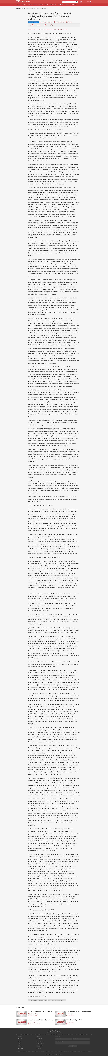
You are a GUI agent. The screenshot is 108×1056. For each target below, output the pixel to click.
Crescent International (47, 22)
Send (73, 1046)
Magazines (53, 4)
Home (18, 4)
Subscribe (39, 1039)
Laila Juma (70, 1013)
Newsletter (40, 1046)
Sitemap (39, 1048)
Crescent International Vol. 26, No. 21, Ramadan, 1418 (56, 29)
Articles (24, 4)
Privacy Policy (40, 1043)
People (67, 4)
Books (30, 4)
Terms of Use (40, 1041)
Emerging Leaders (38, 4)
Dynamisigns (60, 1054)
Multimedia (60, 4)
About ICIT (73, 4)
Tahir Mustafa (71, 1022)
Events (46, 4)
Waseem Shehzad (33, 1013)
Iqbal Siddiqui (32, 1022)
